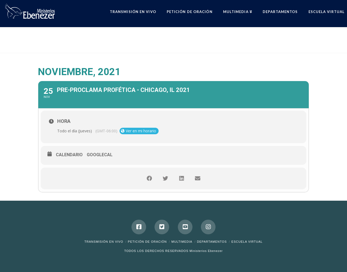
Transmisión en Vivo (103, 241)
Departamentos (212, 241)
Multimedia (181, 241)
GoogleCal (100, 154)
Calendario (69, 154)
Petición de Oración (147, 241)
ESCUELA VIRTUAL (247, 241)
